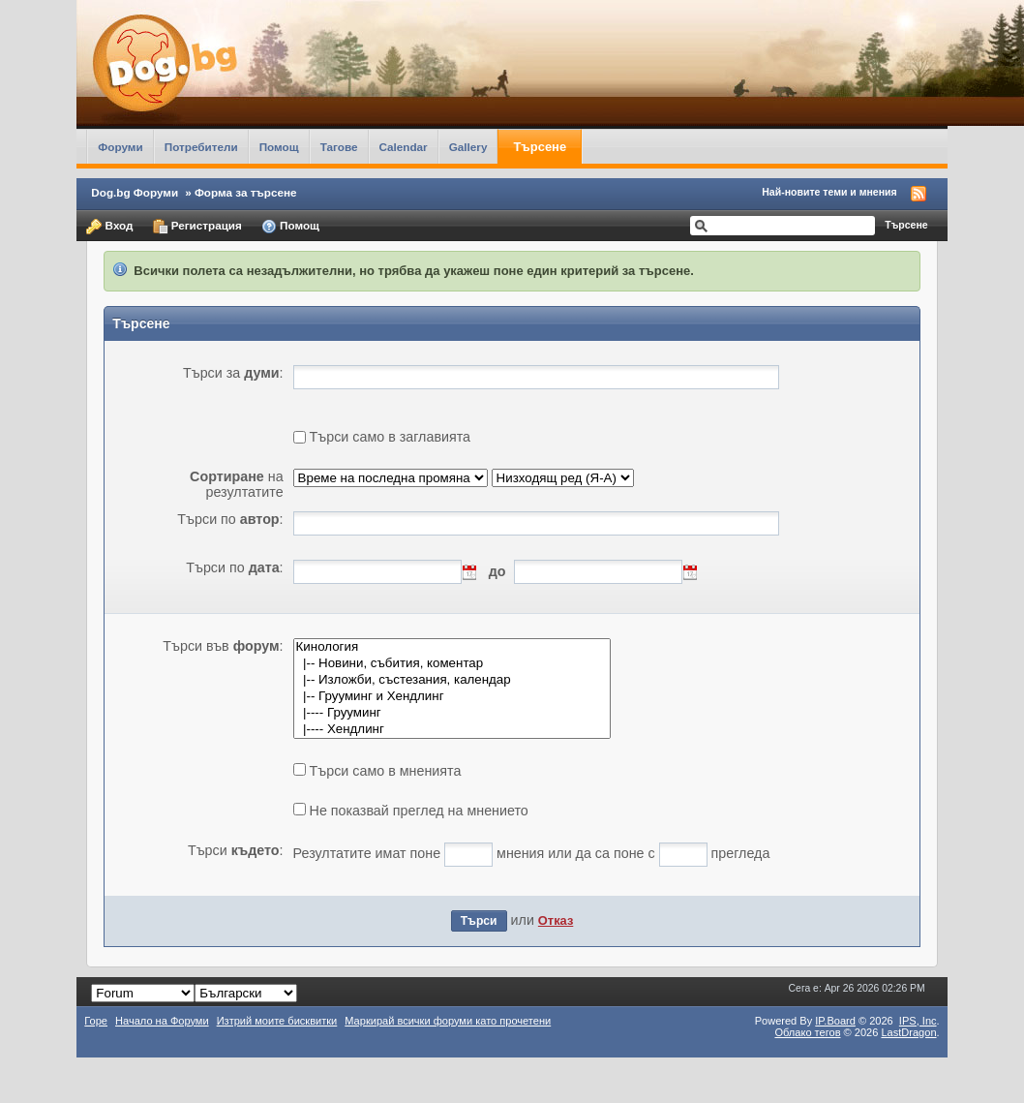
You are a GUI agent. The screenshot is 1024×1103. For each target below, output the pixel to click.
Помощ (279, 146)
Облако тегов (807, 1032)
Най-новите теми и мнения (829, 192)
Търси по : (230, 519)
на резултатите (237, 484)
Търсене (539, 146)
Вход (109, 226)
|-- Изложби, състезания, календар (452, 680)
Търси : (236, 850)
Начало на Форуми (162, 1020)
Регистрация (197, 226)
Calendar (403, 146)
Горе (95, 1020)
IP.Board (835, 1020)
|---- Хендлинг (452, 729)
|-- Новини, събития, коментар (452, 664)
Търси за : (233, 373)
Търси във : (223, 646)
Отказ (555, 920)
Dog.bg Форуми (134, 192)
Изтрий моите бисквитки (277, 1020)
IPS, (918, 1020)
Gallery (468, 146)
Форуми (120, 146)
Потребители (201, 146)
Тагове (339, 146)
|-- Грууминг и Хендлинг (452, 697)
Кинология (452, 647)
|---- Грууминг (452, 713)
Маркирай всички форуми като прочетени (448, 1020)
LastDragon (908, 1032)
